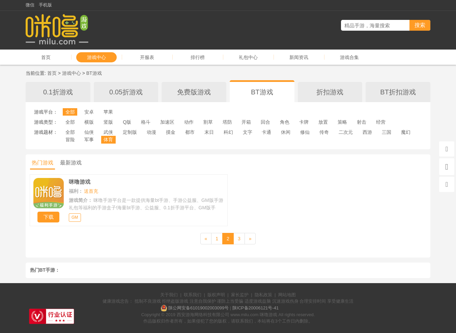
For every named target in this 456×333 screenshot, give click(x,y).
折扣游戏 (329, 92)
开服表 (147, 57)
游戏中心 (96, 57)
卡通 (266, 132)
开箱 (246, 122)
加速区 (167, 122)
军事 (89, 139)
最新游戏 (71, 162)
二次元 (346, 132)
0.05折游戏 (126, 92)
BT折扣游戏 (398, 92)
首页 (46, 57)
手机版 (45, 4)
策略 (342, 122)
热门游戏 (42, 162)
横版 (89, 122)
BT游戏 (94, 73)
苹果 (108, 112)
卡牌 (304, 122)
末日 (209, 132)
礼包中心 (248, 57)
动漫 (151, 132)
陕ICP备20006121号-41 (255, 307)
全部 (70, 112)
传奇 (324, 132)
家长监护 (240, 294)
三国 (386, 132)
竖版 (108, 122)
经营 (381, 122)
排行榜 (198, 57)
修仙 (305, 132)
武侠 (108, 132)
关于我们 (169, 294)
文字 (247, 132)
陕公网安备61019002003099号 (198, 307)
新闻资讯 (298, 57)
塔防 (227, 122)
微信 (30, 4)
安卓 (89, 112)
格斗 (145, 122)
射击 (361, 122)
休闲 (285, 132)
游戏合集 (349, 57)
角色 (284, 122)
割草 (208, 122)
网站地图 (287, 294)
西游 (367, 132)
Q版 (127, 122)
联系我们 (192, 294)
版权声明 (216, 294)
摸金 (170, 132)
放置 (323, 122)
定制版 (130, 132)
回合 (265, 122)
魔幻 (405, 132)
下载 (49, 217)
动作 (189, 122)
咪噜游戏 (268, 314)
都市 (190, 132)
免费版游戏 (194, 92)
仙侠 (89, 132)
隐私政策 (263, 294)
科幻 (228, 132)
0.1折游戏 (58, 92)
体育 (108, 139)
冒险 (70, 139)
